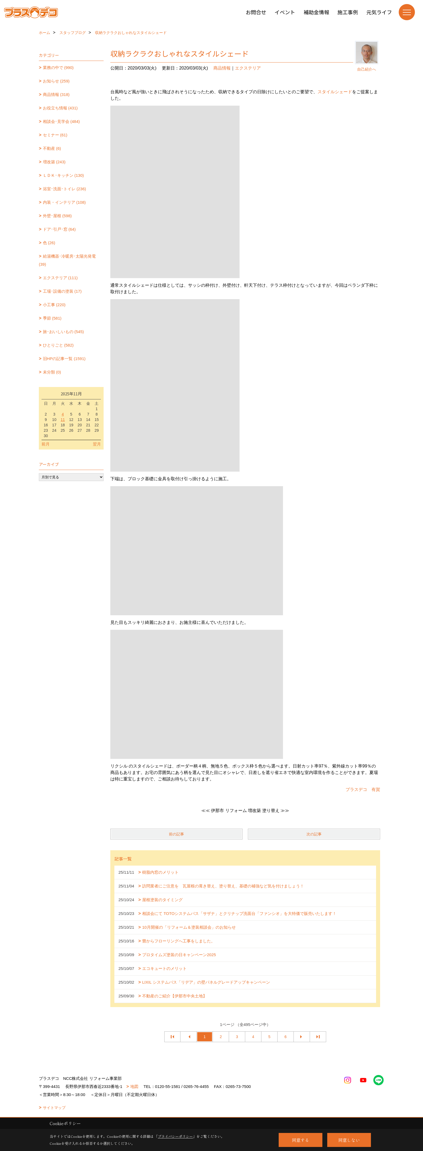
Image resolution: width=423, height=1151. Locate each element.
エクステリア (248, 68)
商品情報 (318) (56, 94)
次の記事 (314, 834)
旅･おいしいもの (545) (63, 331)
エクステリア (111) (60, 277)
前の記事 (176, 834)
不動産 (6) (52, 148)
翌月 (97, 444)
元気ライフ (379, 12)
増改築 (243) (54, 162)
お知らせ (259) (56, 81)
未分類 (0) (52, 372)
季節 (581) (52, 318)
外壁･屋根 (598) (57, 215)
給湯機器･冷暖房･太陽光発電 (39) (67, 260)
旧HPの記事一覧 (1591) (64, 358)
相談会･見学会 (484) (61, 121)
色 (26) (49, 242)
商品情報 (222, 68)
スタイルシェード (335, 91)
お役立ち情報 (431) (60, 108)
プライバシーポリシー (175, 1136)
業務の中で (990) (58, 67)
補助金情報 (316, 12)
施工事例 (347, 12)
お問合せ (256, 12)
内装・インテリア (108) (64, 202)
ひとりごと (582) (58, 345)
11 (63, 419)
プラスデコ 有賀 (363, 789)
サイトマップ (54, 1107)
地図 (134, 1086)
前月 (46, 444)
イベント (285, 12)
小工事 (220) (54, 304)
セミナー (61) (55, 135)
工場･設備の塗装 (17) (62, 291)
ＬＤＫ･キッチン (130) (63, 175)
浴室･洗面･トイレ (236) (64, 188)
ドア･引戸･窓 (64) (59, 229)
